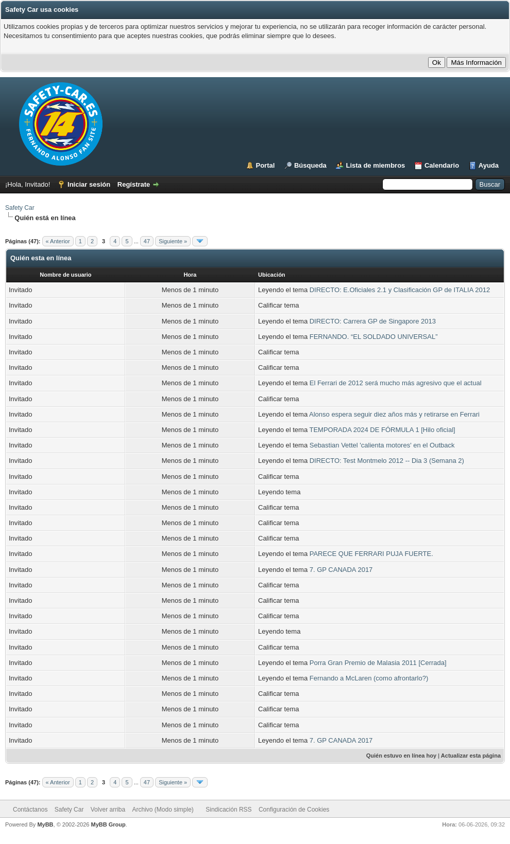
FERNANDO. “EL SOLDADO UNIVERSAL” (374, 336)
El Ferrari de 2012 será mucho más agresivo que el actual (396, 383)
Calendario (441, 165)
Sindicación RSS (228, 809)
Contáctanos (30, 809)
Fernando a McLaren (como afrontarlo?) (369, 678)
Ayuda (489, 165)
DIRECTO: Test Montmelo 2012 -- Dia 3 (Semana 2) (387, 460)
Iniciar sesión (88, 184)
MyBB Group (108, 824)
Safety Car (20, 207)
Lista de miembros (375, 165)
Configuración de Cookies (294, 809)
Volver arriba (108, 809)
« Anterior (58, 241)
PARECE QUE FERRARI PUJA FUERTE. (371, 554)
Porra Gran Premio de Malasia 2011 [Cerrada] (378, 663)
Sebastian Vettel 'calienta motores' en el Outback (382, 445)
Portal (265, 165)
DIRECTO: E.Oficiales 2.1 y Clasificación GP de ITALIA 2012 (400, 290)
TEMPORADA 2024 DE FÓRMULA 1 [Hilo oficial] (382, 430)
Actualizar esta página (471, 755)
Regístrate (133, 184)
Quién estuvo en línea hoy (401, 755)
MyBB (45, 824)
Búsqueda (310, 165)
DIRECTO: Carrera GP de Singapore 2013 (373, 321)
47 (147, 241)
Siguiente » (173, 241)
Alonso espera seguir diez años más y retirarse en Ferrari (394, 414)
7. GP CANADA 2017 (341, 569)
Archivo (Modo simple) (163, 809)
